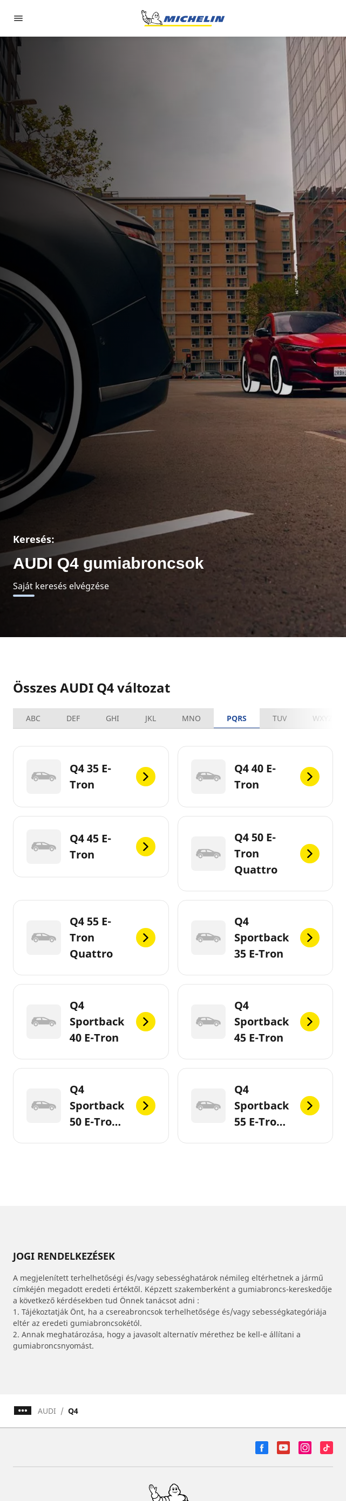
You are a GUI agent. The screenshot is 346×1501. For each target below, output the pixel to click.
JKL (150, 718)
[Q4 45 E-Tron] (91, 846)
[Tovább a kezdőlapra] (183, 18)
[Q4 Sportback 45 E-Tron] (256, 1021)
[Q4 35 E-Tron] (91, 776)
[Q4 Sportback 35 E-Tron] (256, 937)
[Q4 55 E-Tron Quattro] (91, 937)
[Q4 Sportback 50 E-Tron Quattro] (91, 1105)
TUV (280, 718)
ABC (33, 718)
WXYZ (323, 718)
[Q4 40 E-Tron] (256, 776)
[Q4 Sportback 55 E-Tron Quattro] (256, 1105)
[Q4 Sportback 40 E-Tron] (91, 1021)
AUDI (47, 1411)
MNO (191, 718)
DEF (73, 718)
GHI (112, 718)
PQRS (237, 718)
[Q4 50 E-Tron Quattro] (256, 853)
